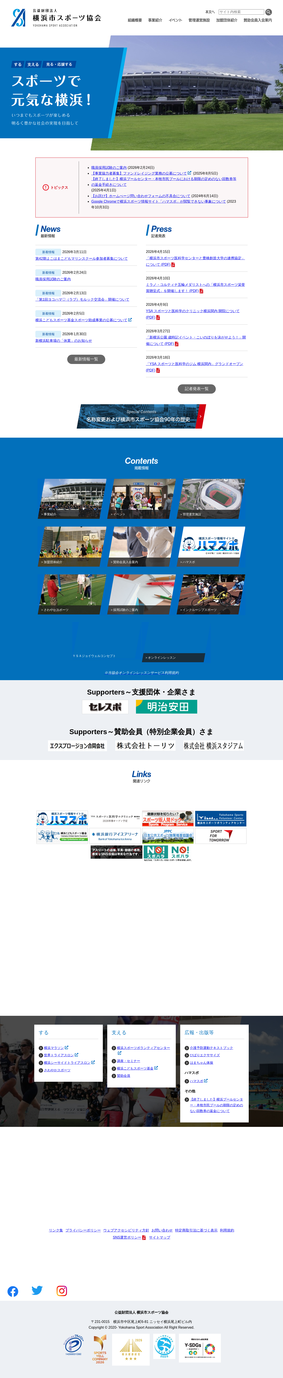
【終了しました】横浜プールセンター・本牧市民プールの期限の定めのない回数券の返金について (216, 1104)
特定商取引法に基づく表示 (196, 1230)
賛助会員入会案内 (258, 20)
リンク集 (56, 1230)
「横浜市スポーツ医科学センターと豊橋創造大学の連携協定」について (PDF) (195, 261)
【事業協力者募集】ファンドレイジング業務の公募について (139, 173)
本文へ (210, 11)
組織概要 (135, 20)
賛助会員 (123, 1076)
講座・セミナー (128, 1061)
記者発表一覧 (197, 389)
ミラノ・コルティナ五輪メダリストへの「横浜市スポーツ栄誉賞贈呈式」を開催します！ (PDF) (195, 288)
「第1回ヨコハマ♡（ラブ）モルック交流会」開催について (82, 299)
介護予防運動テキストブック (211, 1048)
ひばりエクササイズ (205, 1055)
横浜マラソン (51, 1048)
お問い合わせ (162, 1230)
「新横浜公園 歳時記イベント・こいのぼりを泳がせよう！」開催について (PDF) (196, 340)
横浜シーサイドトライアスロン (64, 1063)
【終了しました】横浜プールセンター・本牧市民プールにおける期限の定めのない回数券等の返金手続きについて (163, 182)
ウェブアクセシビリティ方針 (126, 1230)
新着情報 (48, 252)
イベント (175, 20)
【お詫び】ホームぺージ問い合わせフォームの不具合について (140, 196)
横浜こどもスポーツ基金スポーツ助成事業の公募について (81, 320)
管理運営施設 (199, 20)
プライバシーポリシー (83, 1230)
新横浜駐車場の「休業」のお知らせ (63, 341)
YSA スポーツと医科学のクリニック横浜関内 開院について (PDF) (193, 314)
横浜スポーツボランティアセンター (141, 1048)
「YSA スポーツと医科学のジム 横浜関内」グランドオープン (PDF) (194, 367)
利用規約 (227, 1230)
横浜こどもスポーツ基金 (132, 1068)
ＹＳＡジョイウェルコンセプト (94, 657)
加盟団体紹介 (226, 20)
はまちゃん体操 (201, 1062)
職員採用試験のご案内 (109, 167)
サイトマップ (159, 1237)
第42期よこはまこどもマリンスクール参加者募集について (81, 258)
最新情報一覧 (86, 359)
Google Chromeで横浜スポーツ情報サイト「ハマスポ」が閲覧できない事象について (158, 201)
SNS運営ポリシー (127, 1237)
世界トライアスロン (56, 1055)
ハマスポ (194, 1081)
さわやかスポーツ (57, 1070)
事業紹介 (155, 20)
